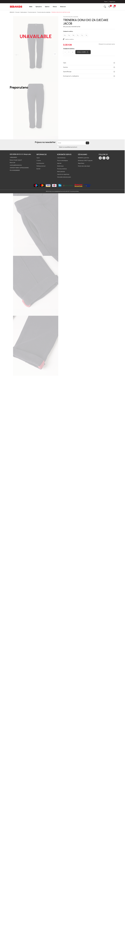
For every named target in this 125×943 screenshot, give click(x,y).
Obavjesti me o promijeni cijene (107, 44)
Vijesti (38, 157)
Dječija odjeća (24, 12)
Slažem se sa (68, 147)
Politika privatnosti (41, 166)
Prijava (105, 1)
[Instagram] (104, 158)
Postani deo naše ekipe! (84, 166)
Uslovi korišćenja (61, 157)
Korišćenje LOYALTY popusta (85, 160)
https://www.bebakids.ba (54, 191)
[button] (114, 6)
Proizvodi (17, 12)
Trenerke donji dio (32, 12)
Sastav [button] (89, 67)
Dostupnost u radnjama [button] (89, 76)
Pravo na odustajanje (62, 160)
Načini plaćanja (61, 171)
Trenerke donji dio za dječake (43, 12)
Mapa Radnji (81, 163)
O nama (39, 160)
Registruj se (112, 1)
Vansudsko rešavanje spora (64, 177)
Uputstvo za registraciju (63, 174)
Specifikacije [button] (89, 71)
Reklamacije (60, 166)
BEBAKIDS (12, 12)
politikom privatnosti (71, 147)
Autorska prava (40, 163)
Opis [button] (89, 63)
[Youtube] (107, 158)
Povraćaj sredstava (62, 168)
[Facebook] (100, 158)
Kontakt (38, 168)
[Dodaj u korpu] (83, 52)
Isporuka (59, 163)
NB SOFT (68, 191)
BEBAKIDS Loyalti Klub (83, 157)
